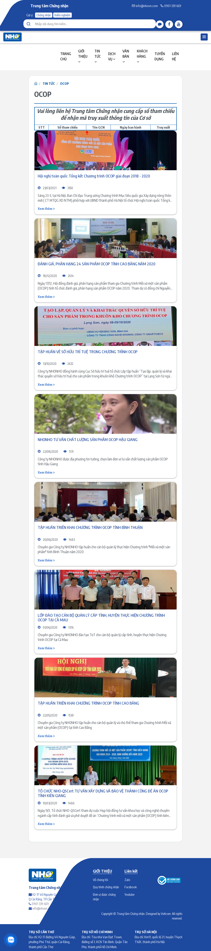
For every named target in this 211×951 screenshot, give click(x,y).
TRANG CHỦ (65, 56)
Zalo (127, 880)
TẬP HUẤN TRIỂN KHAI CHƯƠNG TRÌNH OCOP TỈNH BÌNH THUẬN (90, 527)
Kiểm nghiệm (62, 15)
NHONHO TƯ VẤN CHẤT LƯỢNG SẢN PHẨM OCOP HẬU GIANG (88, 439)
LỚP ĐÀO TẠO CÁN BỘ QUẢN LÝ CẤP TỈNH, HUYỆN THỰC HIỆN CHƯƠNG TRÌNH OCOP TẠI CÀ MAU (101, 617)
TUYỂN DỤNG (159, 56)
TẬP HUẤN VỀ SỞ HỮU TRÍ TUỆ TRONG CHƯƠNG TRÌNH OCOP (88, 351)
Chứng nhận (43, 15)
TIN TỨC (97, 56)
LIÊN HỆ (175, 56)
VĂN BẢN (125, 56)
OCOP (64, 83)
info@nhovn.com (145, 6)
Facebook (130, 887)
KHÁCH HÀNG (142, 56)
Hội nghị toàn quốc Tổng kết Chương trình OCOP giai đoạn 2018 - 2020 (94, 176)
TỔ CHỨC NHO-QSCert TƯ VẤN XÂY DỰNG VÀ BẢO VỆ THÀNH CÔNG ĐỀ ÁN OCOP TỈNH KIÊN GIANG (103, 793)
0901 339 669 (170, 6)
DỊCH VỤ (111, 56)
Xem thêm (46, 209)
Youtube (129, 894)
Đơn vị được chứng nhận (104, 896)
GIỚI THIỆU (82, 56)
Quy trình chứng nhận (106, 887)
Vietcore (166, 914)
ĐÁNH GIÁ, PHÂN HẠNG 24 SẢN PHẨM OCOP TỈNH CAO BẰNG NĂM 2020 (96, 264)
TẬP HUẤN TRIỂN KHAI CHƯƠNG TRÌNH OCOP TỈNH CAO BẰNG (88, 703)
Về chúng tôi (100, 880)
